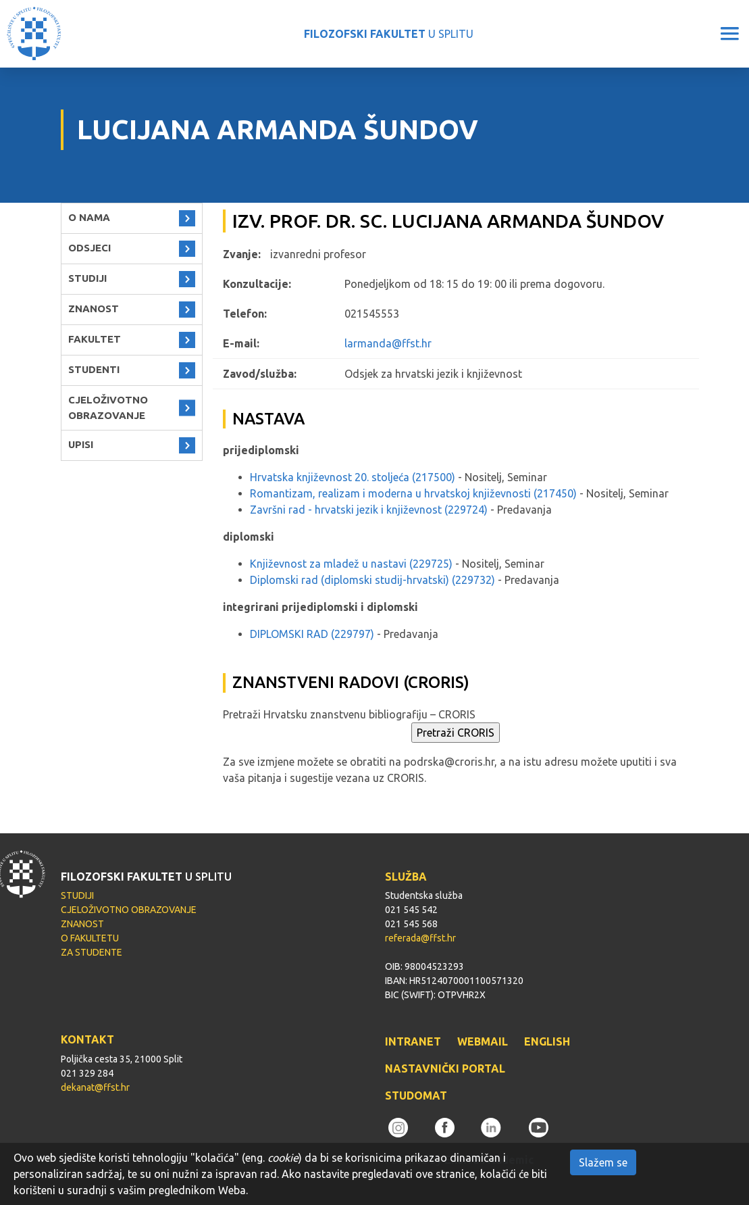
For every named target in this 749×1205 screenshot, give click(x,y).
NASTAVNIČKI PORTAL (445, 1068)
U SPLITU (388, 34)
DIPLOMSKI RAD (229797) (312, 634)
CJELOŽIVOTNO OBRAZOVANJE (108, 407)
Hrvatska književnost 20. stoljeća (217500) (352, 477)
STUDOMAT (416, 1095)
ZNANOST (93, 308)
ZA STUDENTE (91, 952)
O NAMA (89, 217)
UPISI (80, 444)
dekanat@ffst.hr (95, 1087)
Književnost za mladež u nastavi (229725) (351, 564)
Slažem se (603, 1162)
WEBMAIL (482, 1041)
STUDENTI (94, 369)
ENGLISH (547, 1041)
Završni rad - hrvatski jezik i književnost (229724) (369, 509)
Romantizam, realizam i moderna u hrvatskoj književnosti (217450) (413, 493)
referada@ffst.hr (420, 938)
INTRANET (413, 1041)
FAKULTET (94, 339)
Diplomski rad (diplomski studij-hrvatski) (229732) (372, 580)
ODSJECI (89, 247)
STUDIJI (87, 278)
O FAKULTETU (90, 938)
